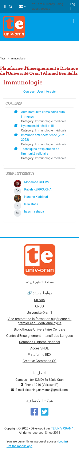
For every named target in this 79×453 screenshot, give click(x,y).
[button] (10, 6)
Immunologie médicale (50, 121)
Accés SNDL (39, 348)
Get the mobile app (19, 446)
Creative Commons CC (39, 361)
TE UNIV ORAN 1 (62, 428)
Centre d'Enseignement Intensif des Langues (39, 336)
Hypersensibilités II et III (37, 126)
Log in (72, 6)
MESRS (39, 300)
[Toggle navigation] (74, 21)
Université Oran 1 (39, 313)
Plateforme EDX (39, 355)
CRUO (39, 306)
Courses (29, 91)
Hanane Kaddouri (36, 197)
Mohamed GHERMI (37, 182)
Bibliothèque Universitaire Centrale (39, 329)
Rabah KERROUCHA (37, 189)
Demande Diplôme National (39, 342)
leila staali (31, 204)
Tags (2, 58)
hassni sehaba (34, 211)
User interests (46, 91)
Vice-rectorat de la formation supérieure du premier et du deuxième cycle (39, 321)
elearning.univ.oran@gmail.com (46, 390)
